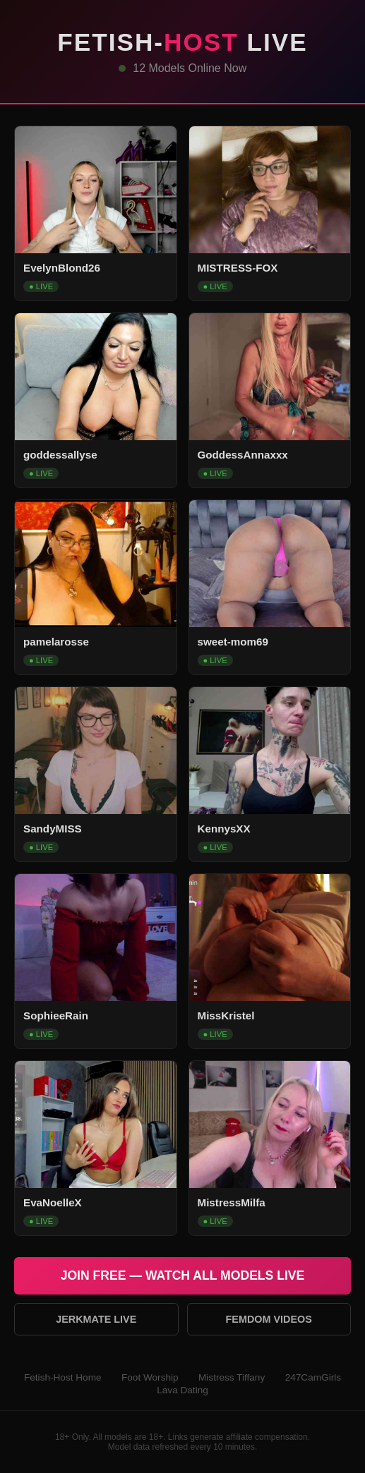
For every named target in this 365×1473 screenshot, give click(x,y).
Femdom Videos (269, 1319)
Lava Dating (182, 1390)
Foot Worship (150, 1377)
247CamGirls (313, 1377)
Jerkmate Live (96, 1319)
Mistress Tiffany (231, 1377)
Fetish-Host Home (63, 1377)
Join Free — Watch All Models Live (183, 1275)
